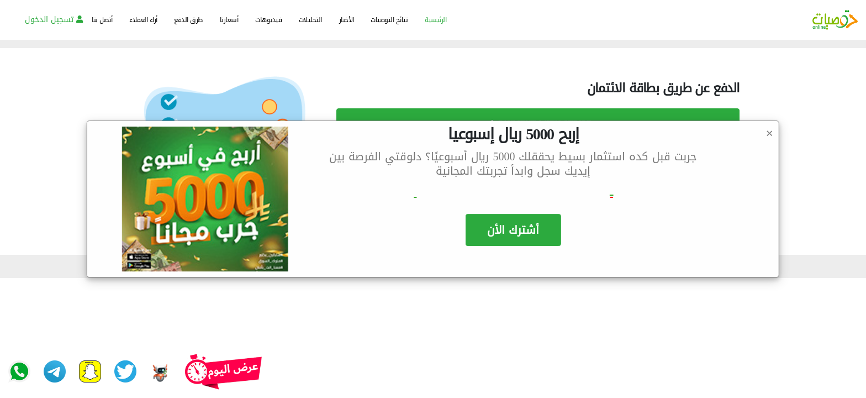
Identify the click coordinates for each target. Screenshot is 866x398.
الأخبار (346, 20)
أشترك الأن (513, 229)
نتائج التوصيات (389, 20)
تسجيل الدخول (54, 20)
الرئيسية (435, 20)
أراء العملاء (143, 20)
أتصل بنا (102, 20)
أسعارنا (229, 20)
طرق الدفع (188, 20)
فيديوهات (268, 20)
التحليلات (310, 20)
